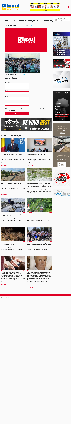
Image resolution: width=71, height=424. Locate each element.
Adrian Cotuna (11, 17)
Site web (7, 101)
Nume (7, 90)
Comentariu (8, 82)
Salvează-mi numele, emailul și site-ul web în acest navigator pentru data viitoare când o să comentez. (25, 109)
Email (7, 96)
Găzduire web (21, 297)
